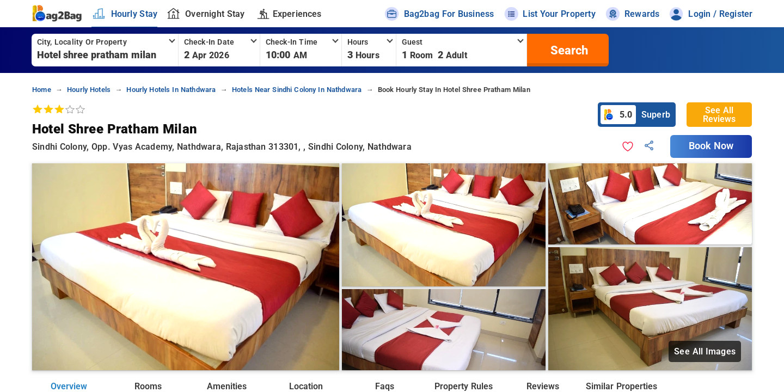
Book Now (711, 145)
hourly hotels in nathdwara (171, 89)
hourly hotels (89, 89)
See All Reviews (719, 114)
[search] (568, 50)
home (41, 89)
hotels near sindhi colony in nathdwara (297, 89)
